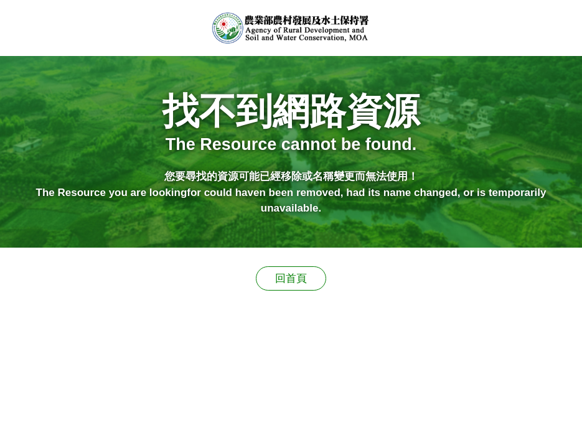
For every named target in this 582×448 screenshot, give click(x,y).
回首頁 (291, 278)
